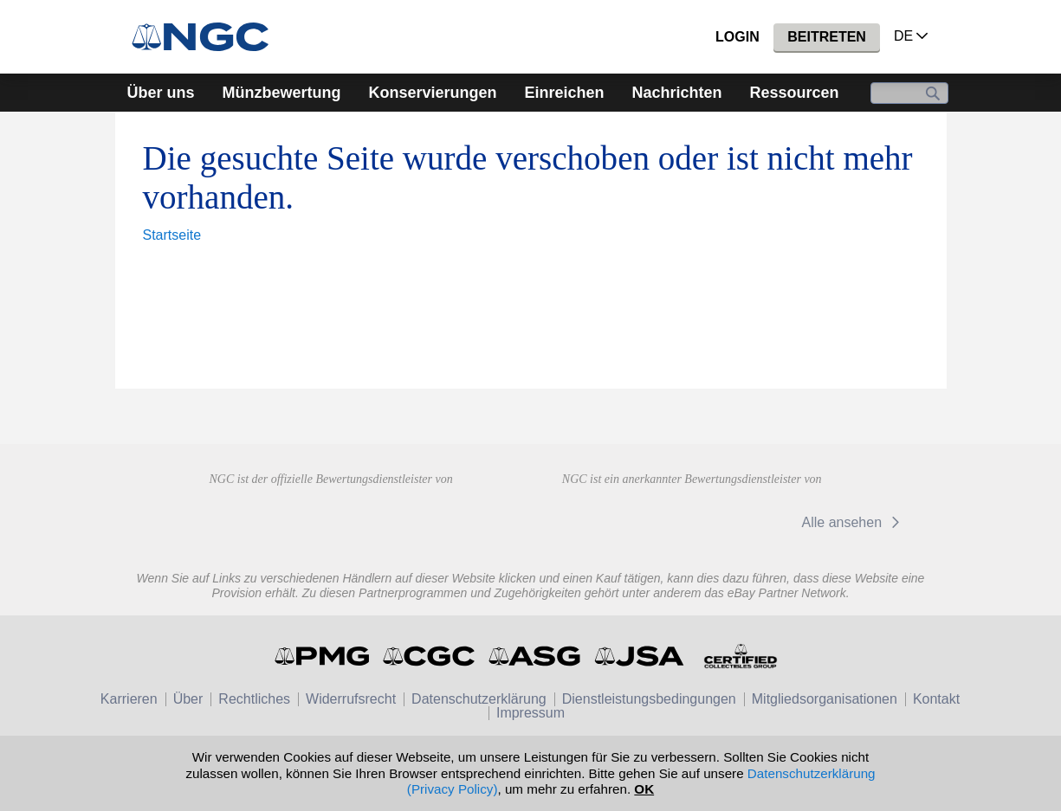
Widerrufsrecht (351, 699)
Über (188, 699)
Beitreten (826, 36)
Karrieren (129, 699)
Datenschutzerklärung (479, 699)
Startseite (172, 235)
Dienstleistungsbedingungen (649, 699)
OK (644, 789)
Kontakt (936, 699)
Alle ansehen (853, 522)
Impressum (530, 712)
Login (737, 36)
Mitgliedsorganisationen (824, 699)
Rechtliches (254, 699)
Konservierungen (432, 92)
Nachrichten (677, 92)
